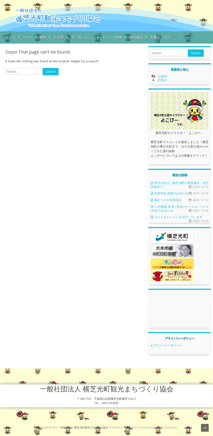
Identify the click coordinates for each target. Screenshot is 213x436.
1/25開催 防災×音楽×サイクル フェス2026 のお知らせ (179, 208)
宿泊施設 (136, 37)
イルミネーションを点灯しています (178, 217)
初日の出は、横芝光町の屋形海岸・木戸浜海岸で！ (179, 185)
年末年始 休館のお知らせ (171, 193)
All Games (130, 427)
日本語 (162, 80)
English (162, 76)
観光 (43, 37)
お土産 (59, 37)
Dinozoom (170, 427)
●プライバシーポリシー (166, 345)
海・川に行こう (83, 37)
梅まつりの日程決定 (167, 200)
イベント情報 (112, 37)
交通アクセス (160, 37)
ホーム (10, 37)
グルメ (28, 37)
